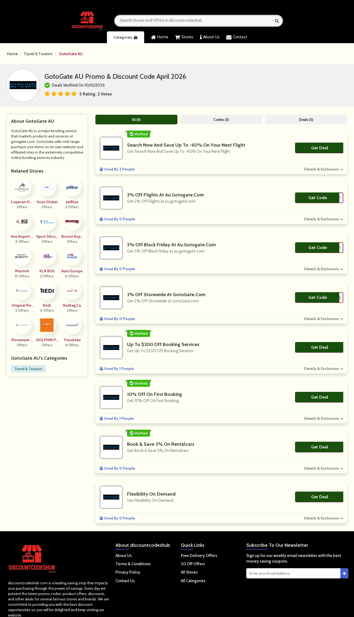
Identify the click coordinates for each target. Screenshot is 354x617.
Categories (125, 37)
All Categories (193, 580)
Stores (184, 37)
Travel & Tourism (38, 53)
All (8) (136, 119)
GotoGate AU (71, 53)
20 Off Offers (193, 564)
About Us (209, 37)
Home (159, 37)
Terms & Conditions (133, 564)
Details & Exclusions (321, 169)
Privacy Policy (127, 572)
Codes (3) (221, 119)
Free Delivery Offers (199, 555)
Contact (236, 37)
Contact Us (125, 580)
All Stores (189, 572)
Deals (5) (306, 119)
